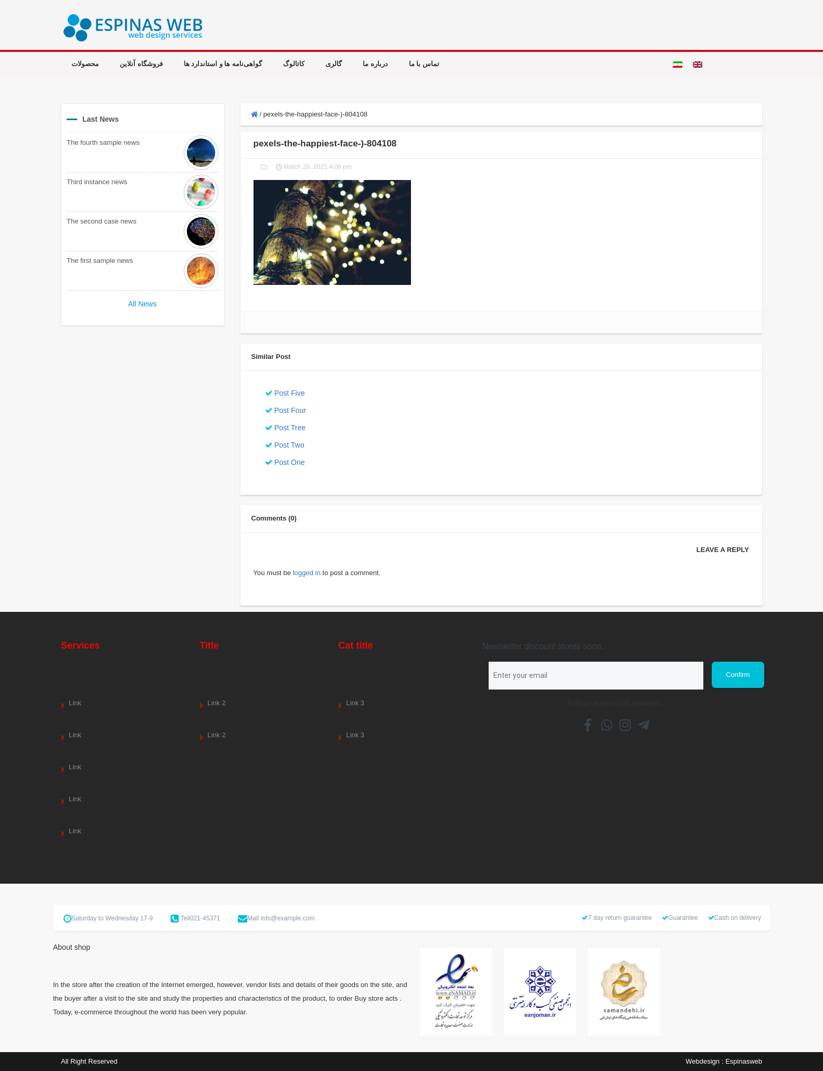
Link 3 (355, 703)
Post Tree (285, 427)
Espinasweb (743, 1061)
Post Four (286, 410)
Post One (285, 462)
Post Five (285, 393)
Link (75, 703)
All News (142, 304)
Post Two (284, 445)
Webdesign (702, 1061)
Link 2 (216, 703)
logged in (307, 573)
